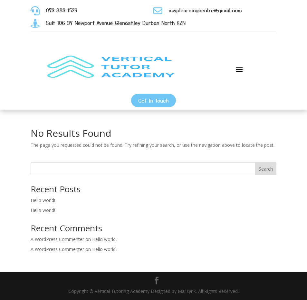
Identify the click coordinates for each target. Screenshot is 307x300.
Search (266, 169)
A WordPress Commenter (57, 239)
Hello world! (43, 200)
